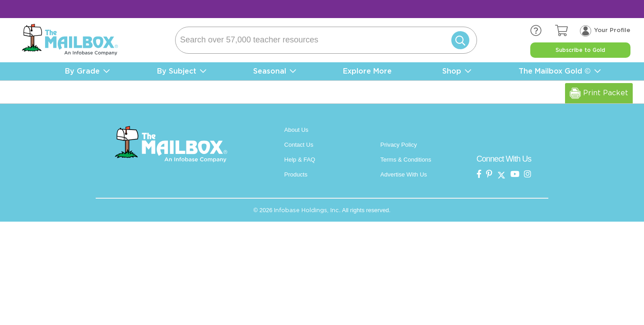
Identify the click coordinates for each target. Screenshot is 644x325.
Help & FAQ (299, 159)
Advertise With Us (403, 174)
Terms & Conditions (405, 159)
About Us (296, 129)
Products (295, 174)
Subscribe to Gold (580, 50)
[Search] (326, 40)
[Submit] (458, 40)
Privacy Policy (398, 144)
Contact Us (298, 144)
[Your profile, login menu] (605, 30)
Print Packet (599, 93)
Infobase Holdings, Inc (306, 210)
